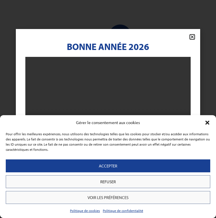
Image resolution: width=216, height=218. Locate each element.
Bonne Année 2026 (108, 46)
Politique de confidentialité (123, 211)
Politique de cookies (85, 211)
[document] (108, 109)
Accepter (108, 166)
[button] (207, 123)
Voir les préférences (108, 197)
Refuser (108, 181)
